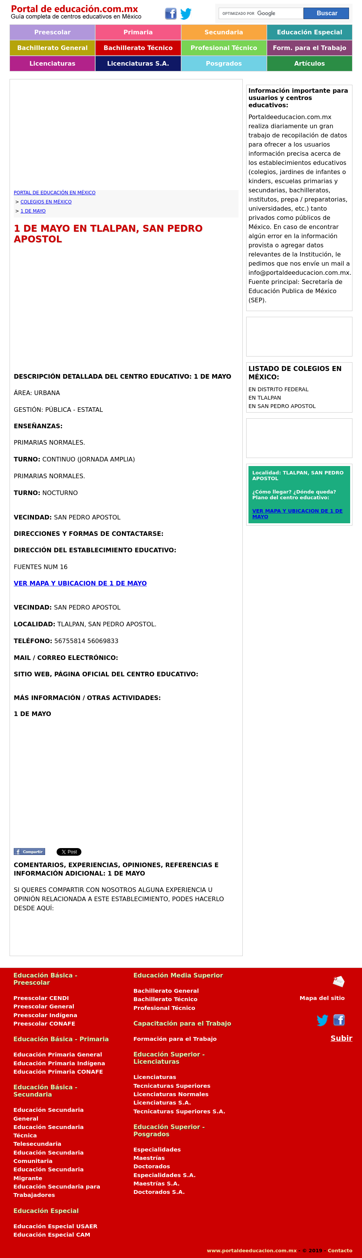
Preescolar (52, 32)
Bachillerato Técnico (138, 48)
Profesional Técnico (224, 48)
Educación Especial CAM (51, 1234)
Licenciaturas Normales (171, 1094)
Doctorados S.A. (159, 1192)
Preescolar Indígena (45, 1015)
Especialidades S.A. (164, 1175)
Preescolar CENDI (41, 998)
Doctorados (151, 1166)
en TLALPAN (264, 398)
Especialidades (157, 1149)
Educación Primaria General (57, 1054)
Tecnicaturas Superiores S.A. (179, 1111)
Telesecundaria (37, 1143)
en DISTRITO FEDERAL (278, 389)
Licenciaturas (52, 63)
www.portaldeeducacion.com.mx (252, 1250)
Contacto (340, 1250)
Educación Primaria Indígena (59, 1063)
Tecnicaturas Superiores (172, 1085)
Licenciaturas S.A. (138, 63)
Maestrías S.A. (156, 1183)
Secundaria (224, 32)
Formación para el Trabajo (175, 1038)
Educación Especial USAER (55, 1226)
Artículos (309, 63)
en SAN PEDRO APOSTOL (282, 406)
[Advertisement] (126, 136)
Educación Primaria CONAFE (58, 1071)
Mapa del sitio (322, 998)
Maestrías (149, 1158)
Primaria (138, 32)
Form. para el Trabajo (309, 48)
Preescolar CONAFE (44, 1023)
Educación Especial (309, 32)
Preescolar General (43, 1006)
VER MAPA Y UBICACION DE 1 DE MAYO (80, 583)
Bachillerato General (52, 48)
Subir (341, 1038)
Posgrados (224, 63)
